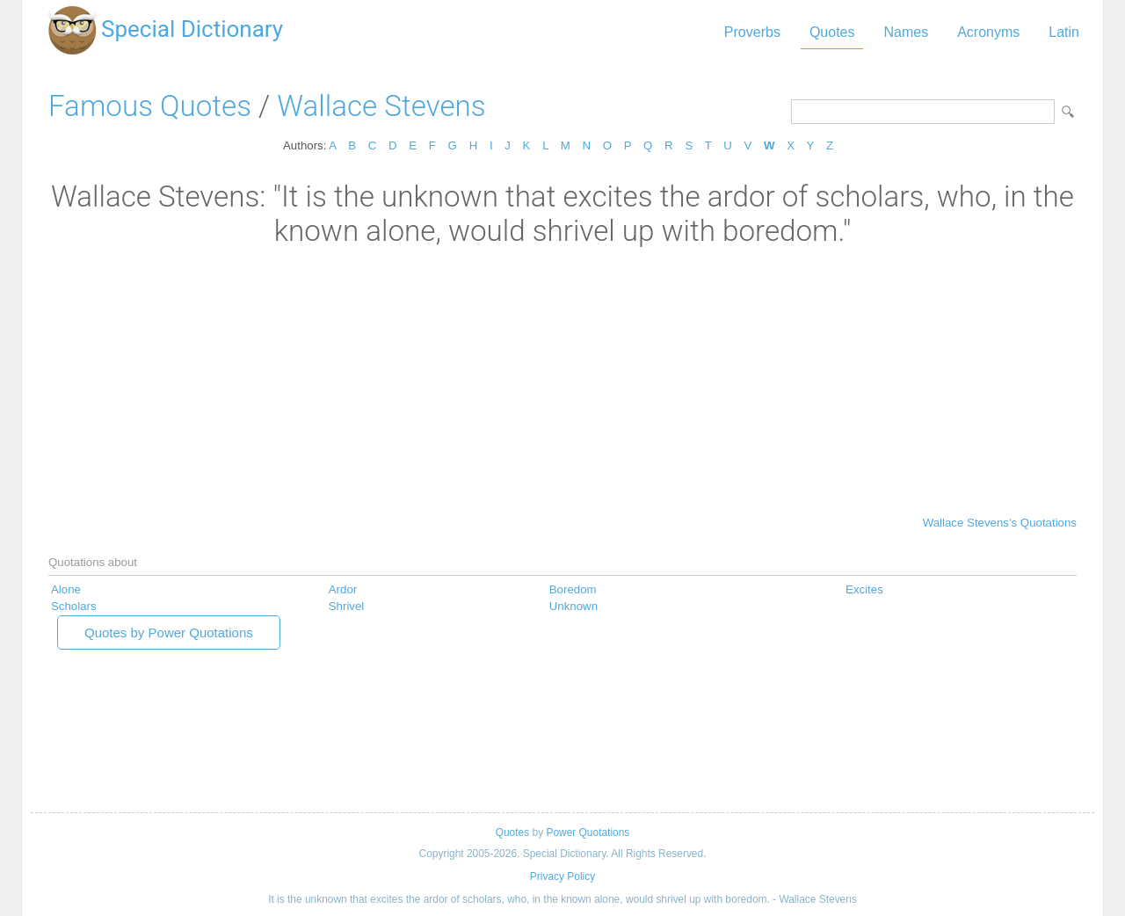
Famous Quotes (149, 106)
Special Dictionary (192, 29)
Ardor (343, 589)
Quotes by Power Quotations (168, 632)
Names (905, 32)
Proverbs (752, 32)
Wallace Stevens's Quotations (1000, 522)
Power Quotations (587, 832)
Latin (1064, 32)
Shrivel (347, 606)
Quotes (832, 32)
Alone (66, 589)
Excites (864, 589)
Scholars (74, 606)
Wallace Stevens (381, 106)
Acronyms (988, 32)
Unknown (573, 606)
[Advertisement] (562, 380)
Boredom (573, 589)
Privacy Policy (562, 876)
